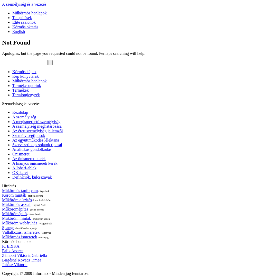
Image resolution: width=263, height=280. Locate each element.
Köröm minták (14, 195)
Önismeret (21, 154)
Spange (8, 227)
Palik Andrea (12, 251)
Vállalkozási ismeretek (21, 232)
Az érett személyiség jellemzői (37, 131)
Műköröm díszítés (17, 200)
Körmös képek (24, 71)
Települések (22, 17)
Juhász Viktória (14, 264)
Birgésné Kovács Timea (21, 260)
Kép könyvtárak (25, 76)
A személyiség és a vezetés (24, 4)
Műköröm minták (16, 218)
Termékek (20, 90)
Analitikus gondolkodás (31, 149)
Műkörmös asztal (16, 204)
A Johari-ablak (24, 168)
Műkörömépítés (15, 209)
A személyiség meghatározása (37, 126)
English (18, 31)
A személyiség (24, 117)
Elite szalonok (24, 22)
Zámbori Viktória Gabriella (24, 255)
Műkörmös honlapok (29, 13)
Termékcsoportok (26, 85)
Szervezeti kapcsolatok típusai (37, 145)
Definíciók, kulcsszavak (32, 177)
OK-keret (20, 172)
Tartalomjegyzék (26, 95)
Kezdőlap (20, 112)
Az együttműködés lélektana (35, 140)
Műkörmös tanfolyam (20, 190)
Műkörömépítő (14, 214)
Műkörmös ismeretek (19, 237)
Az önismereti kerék (29, 158)
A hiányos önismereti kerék (35, 163)
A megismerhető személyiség (36, 121)
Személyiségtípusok (28, 135)
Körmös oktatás (25, 27)
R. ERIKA (11, 246)
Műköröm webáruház (19, 223)
